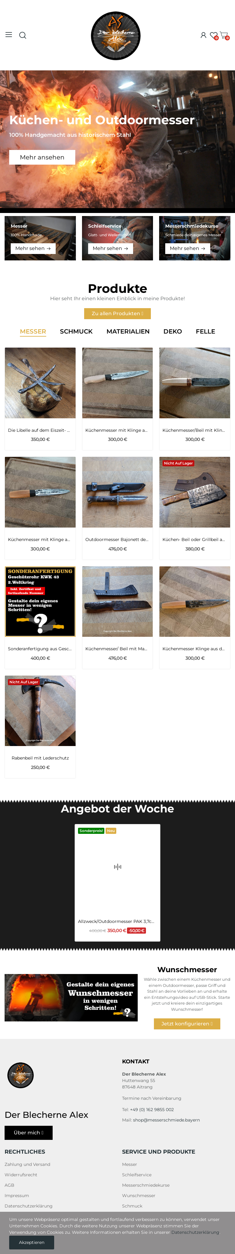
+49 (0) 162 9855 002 (152, 1109)
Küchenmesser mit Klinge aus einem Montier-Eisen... (40, 539)
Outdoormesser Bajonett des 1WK (117, 539)
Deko (172, 331)
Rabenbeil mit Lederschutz (40, 758)
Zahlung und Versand (27, 1164)
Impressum (17, 1195)
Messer (33, 331)
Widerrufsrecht (21, 1174)
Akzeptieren (31, 1242)
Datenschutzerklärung (29, 1206)
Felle (205, 331)
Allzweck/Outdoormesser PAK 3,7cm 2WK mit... (117, 900)
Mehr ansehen (42, 157)
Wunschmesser (138, 1195)
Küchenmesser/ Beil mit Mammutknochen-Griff (117, 648)
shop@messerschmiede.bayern (166, 1120)
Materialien (128, 331)
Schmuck (76, 331)
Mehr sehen (30, 248)
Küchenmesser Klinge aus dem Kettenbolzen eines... (194, 648)
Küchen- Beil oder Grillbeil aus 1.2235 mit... (194, 539)
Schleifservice (136, 1174)
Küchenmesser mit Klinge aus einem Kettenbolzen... (117, 430)
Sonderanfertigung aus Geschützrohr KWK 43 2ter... (40, 648)
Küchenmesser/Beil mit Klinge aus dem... (194, 430)
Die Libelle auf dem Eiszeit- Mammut (40, 430)
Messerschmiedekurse (146, 1185)
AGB (9, 1185)
